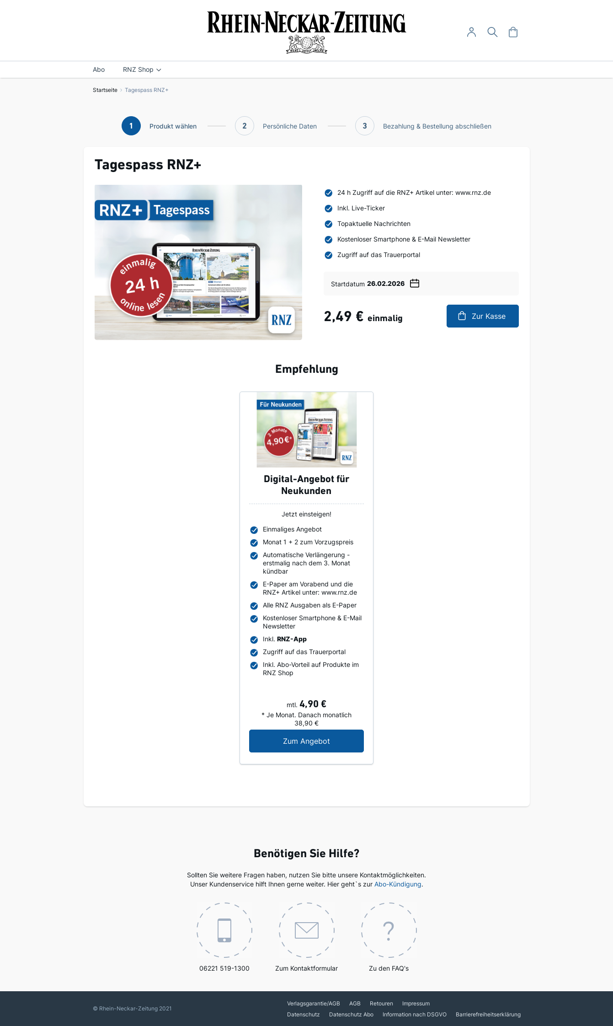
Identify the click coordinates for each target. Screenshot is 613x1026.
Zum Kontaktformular (306, 937)
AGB (355, 1003)
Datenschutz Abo (351, 1014)
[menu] (307, 69)
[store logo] (306, 32)
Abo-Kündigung (397, 884)
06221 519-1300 (224, 937)
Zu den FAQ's (389, 937)
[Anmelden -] (471, 32)
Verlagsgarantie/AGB (313, 1003)
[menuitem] (99, 69)
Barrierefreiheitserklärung (488, 1014)
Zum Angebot (323, 741)
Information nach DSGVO (415, 1014)
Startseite (105, 89)
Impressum (416, 1003)
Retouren (381, 1003)
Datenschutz (303, 1014)
